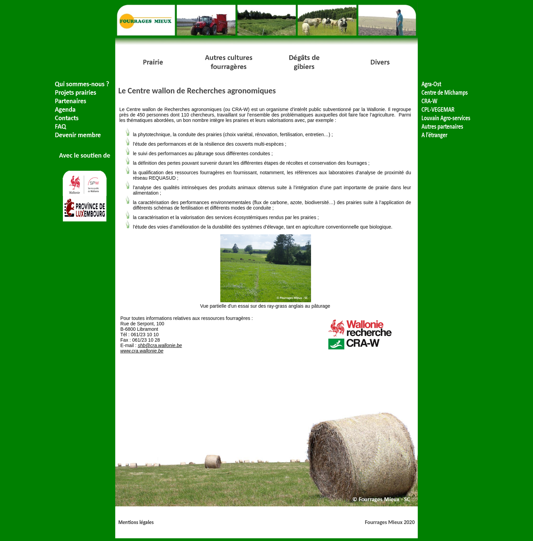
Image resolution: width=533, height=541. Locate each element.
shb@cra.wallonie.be (160, 345)
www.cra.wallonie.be (142, 351)
